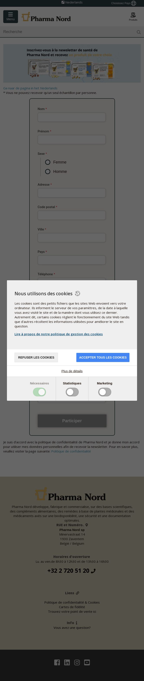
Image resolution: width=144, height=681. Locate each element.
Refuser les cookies (36, 357)
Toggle (39, 392)
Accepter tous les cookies (103, 357)
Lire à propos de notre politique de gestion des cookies (59, 334)
